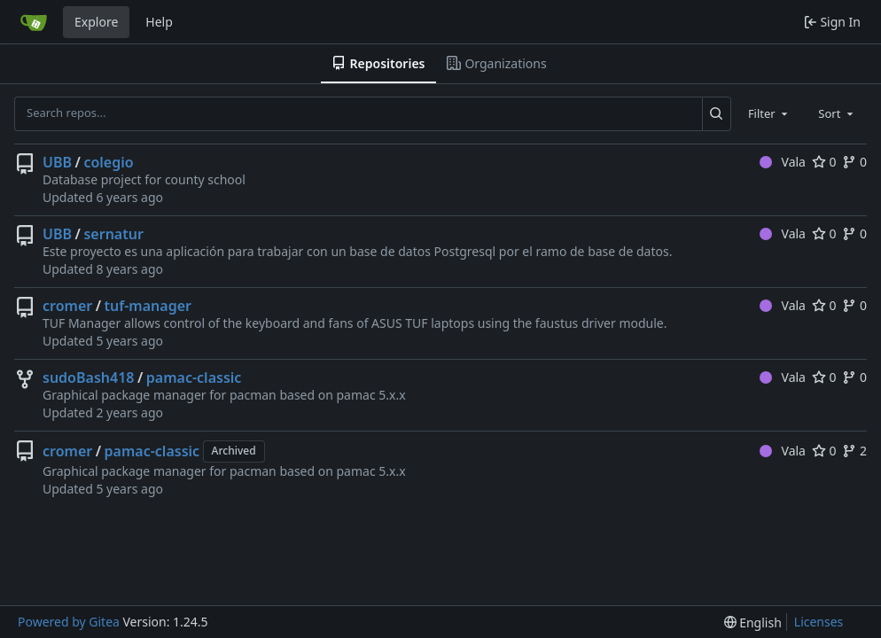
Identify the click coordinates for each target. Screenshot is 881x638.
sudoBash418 (88, 377)
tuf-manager (148, 306)
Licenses (819, 621)
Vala (783, 161)
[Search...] (716, 113)
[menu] (753, 622)
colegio (108, 162)
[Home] (33, 22)
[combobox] (769, 113)
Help (159, 21)
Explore (96, 21)
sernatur (113, 234)
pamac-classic (194, 377)
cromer (67, 306)
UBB (57, 162)
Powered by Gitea (69, 621)
